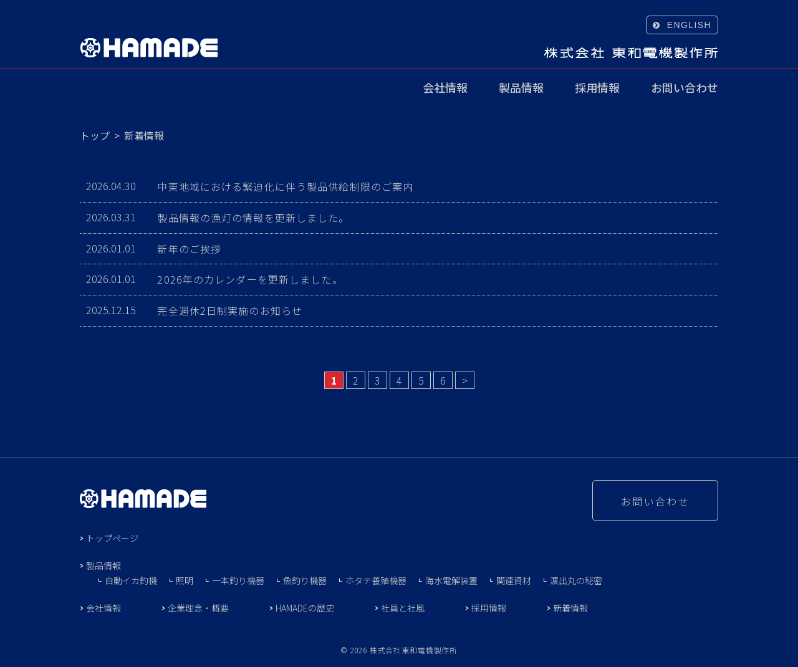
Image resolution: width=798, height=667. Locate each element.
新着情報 (570, 608)
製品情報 (521, 88)
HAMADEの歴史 (305, 608)
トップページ (112, 538)
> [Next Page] (465, 380)
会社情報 (445, 88)
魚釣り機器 (305, 580)
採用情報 (597, 88)
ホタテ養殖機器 (375, 580)
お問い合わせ (684, 88)
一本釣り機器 (238, 580)
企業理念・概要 (198, 608)
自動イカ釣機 (131, 580)
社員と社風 (403, 608)
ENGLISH (689, 25)
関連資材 (513, 580)
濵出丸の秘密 (576, 580)
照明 (184, 580)
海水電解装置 (451, 580)
